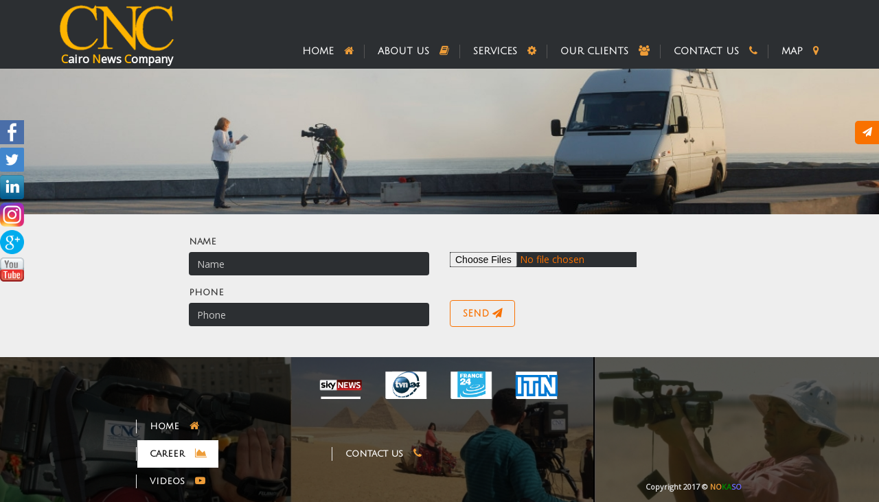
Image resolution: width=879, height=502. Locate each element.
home (328, 50)
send (483, 313)
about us (413, 50)
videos (177, 480)
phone (206, 292)
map (800, 50)
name (202, 241)
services (504, 50)
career (178, 453)
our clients (605, 50)
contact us (715, 50)
